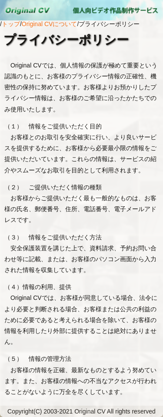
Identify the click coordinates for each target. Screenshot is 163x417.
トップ (11, 23)
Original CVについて (49, 23)
